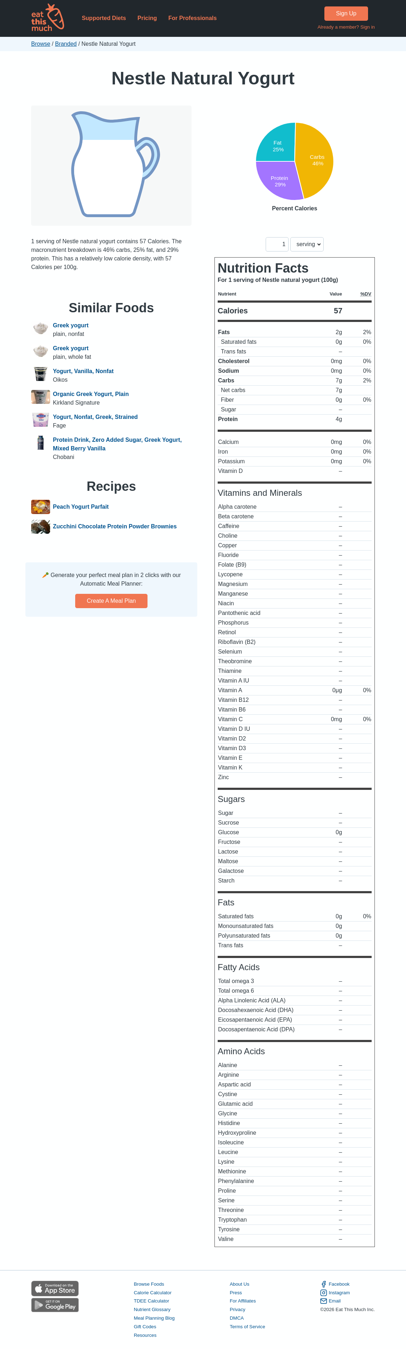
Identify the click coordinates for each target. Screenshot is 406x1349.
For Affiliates (243, 1301)
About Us (240, 1284)
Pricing (147, 18)
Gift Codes (145, 1326)
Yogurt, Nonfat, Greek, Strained (95, 417)
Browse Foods (149, 1284)
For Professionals (192, 18)
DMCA (237, 1318)
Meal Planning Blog (154, 1318)
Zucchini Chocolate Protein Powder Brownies (115, 527)
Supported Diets (104, 18)
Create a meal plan (111, 601)
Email (330, 1301)
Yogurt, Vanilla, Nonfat (83, 371)
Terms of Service (247, 1326)
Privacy (238, 1309)
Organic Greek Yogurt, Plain (91, 394)
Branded (66, 44)
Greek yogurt (71, 325)
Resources (145, 1335)
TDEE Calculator (151, 1301)
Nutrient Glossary (152, 1309)
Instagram (335, 1292)
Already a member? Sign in (346, 27)
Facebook (334, 1284)
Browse (40, 44)
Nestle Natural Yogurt (203, 78)
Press (236, 1292)
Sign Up (346, 13)
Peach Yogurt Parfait (81, 507)
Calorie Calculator (152, 1292)
